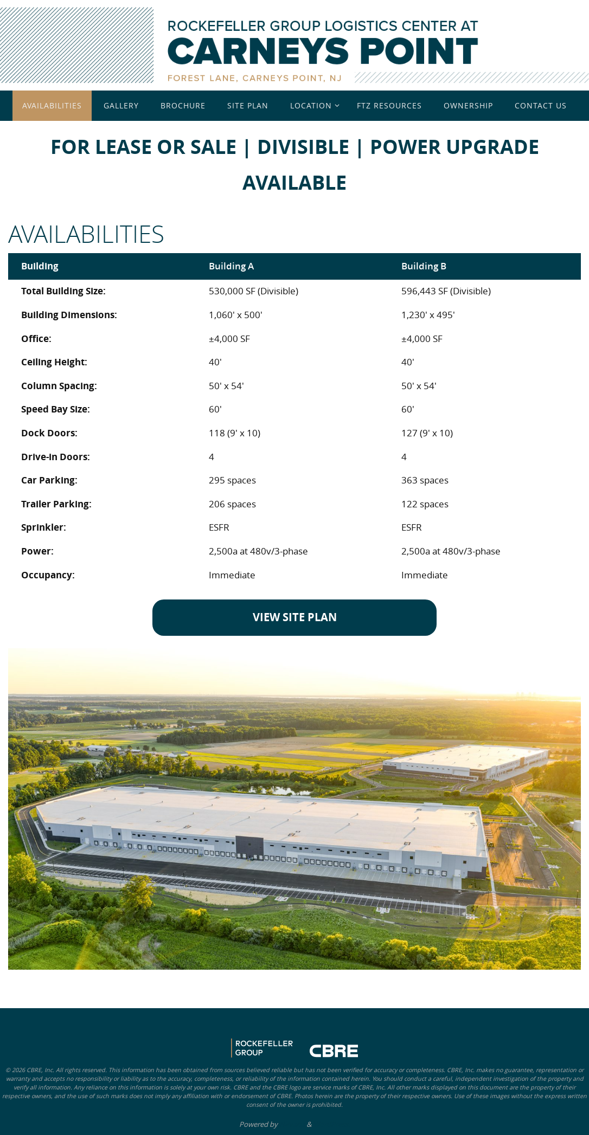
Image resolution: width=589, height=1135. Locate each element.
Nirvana (292, 1124)
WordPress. (331, 1124)
